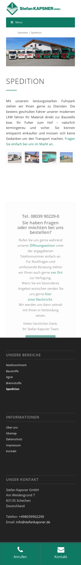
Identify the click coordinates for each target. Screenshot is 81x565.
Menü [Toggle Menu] (16, 22)
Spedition (12, 389)
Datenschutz (14, 439)
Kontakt (11, 451)
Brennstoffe (13, 383)
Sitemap (11, 433)
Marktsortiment (16, 365)
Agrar (9, 377)
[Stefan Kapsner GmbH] (33, 8)
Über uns (12, 427)
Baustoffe (12, 371)
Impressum (13, 445)
